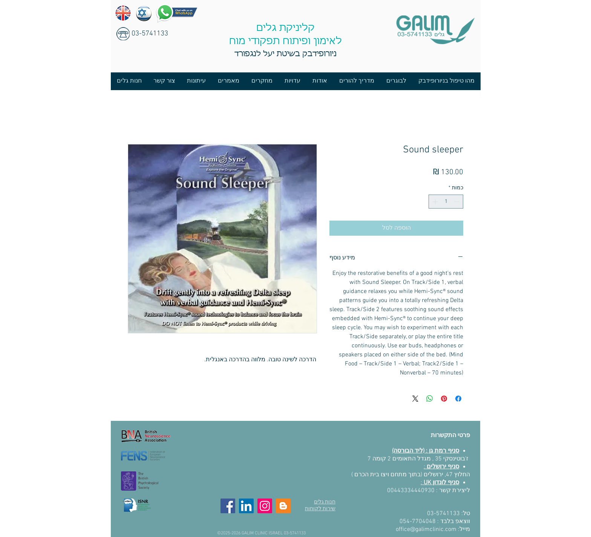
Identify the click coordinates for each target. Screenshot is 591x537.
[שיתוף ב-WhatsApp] (429, 398)
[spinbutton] (446, 201)
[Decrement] (457, 201)
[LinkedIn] (246, 506)
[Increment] (434, 201)
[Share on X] (415, 398)
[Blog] (283, 506)
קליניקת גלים (285, 28)
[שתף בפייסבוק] (458, 398)
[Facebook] (227, 506)
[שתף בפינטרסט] (444, 398)
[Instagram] (264, 506)
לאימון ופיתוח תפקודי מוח (285, 41)
